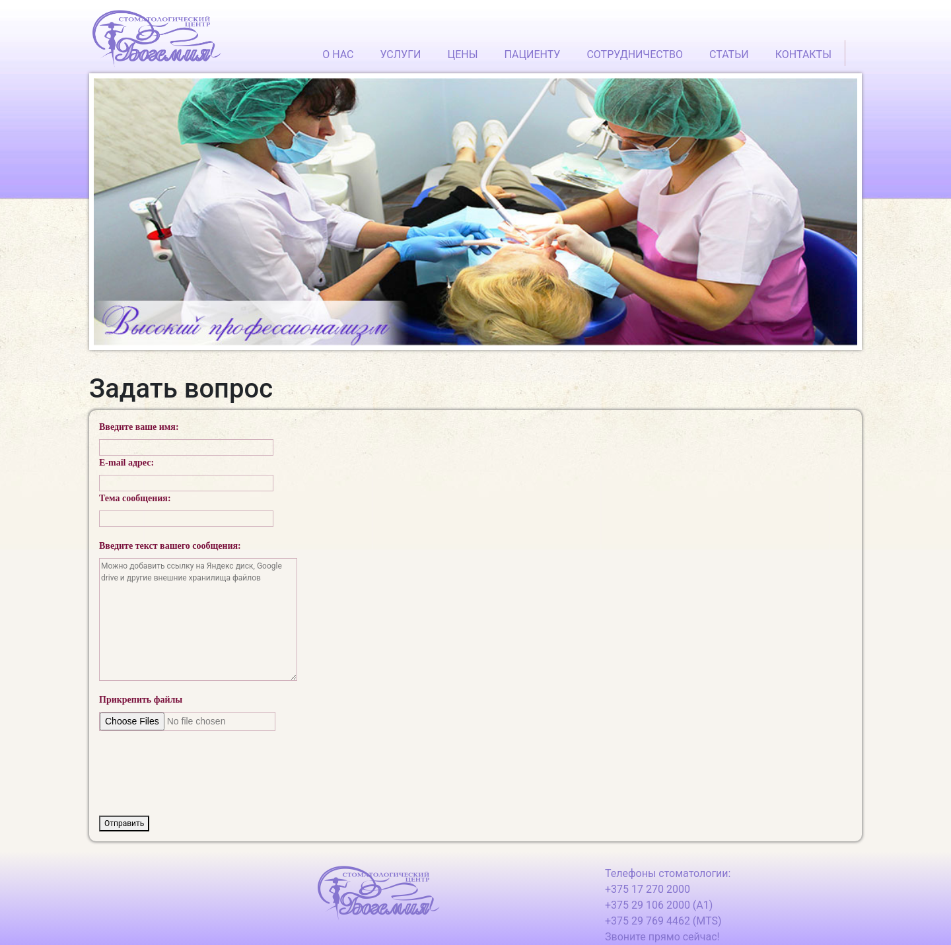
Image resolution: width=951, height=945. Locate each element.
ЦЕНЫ (462, 54)
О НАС (337, 54)
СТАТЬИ (729, 54)
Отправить (124, 823)
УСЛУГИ (400, 54)
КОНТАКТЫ (803, 54)
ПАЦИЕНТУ (533, 54)
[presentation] (199, 767)
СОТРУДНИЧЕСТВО (634, 54)
